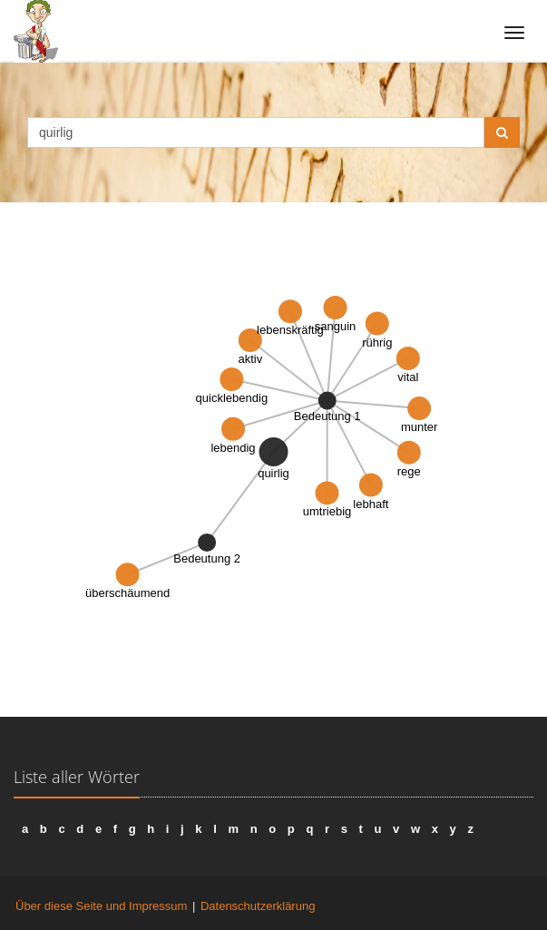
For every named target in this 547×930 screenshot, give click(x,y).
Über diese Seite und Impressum (101, 906)
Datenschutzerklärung (257, 906)
